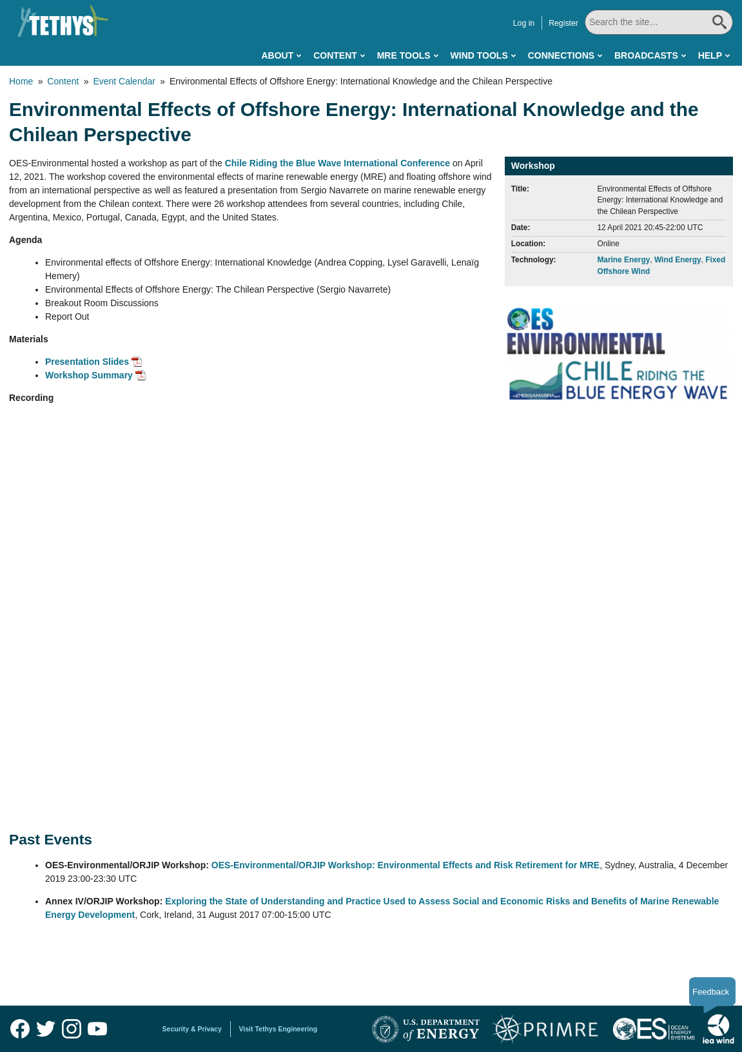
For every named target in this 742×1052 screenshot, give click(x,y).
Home (21, 81)
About (277, 55)
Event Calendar (124, 81)
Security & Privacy (192, 1029)
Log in (523, 23)
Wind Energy (677, 259)
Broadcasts (646, 55)
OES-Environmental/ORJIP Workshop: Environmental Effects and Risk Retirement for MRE (405, 865)
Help (710, 55)
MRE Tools (404, 55)
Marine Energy (623, 259)
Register (563, 23)
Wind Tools (479, 55)
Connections (561, 55)
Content (335, 55)
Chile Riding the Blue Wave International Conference (338, 163)
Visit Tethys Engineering (278, 1029)
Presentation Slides (87, 361)
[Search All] (659, 22)
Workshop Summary (89, 375)
